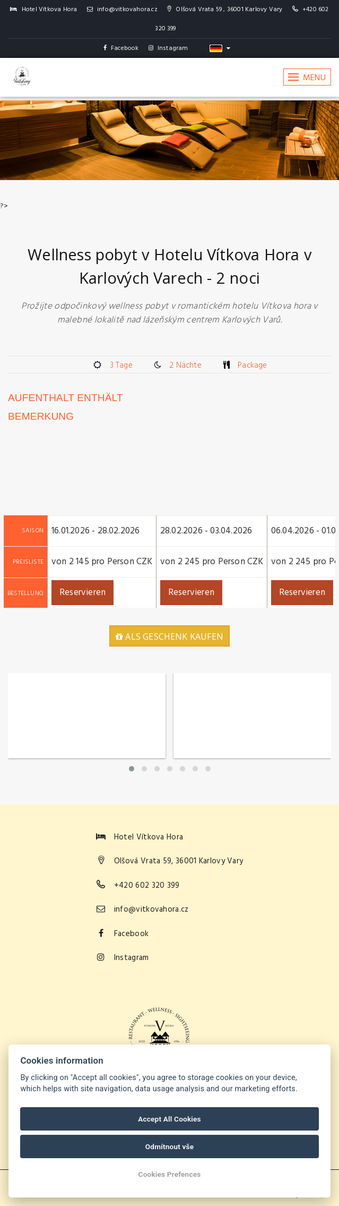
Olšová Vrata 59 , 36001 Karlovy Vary (224, 9)
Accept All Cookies (169, 1119)
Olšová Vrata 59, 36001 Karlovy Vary (179, 861)
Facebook (121, 48)
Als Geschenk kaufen (169, 636)
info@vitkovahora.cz (122, 9)
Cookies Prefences (169, 1174)
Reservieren (82, 592)
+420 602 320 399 (147, 885)
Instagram (168, 48)
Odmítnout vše (169, 1146)
